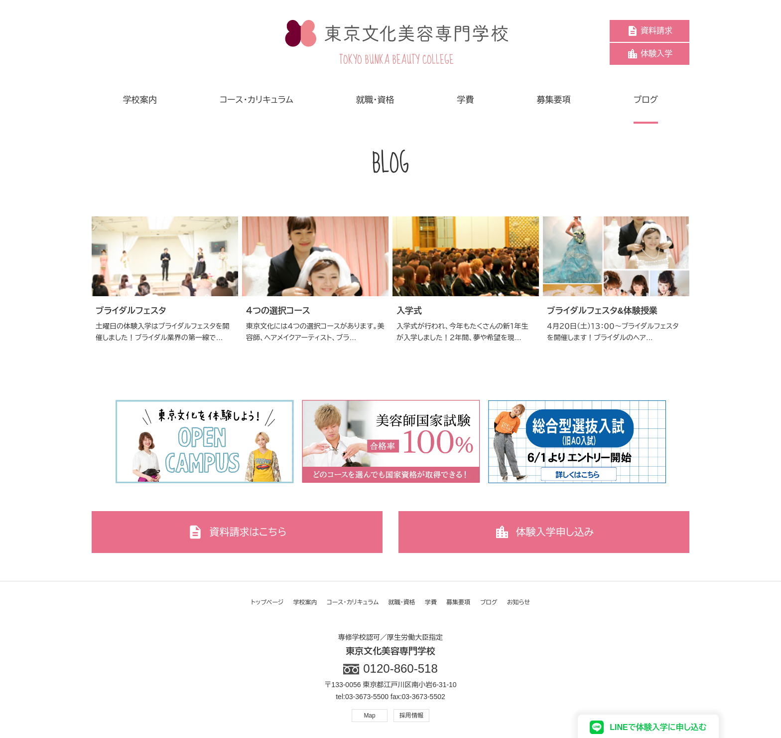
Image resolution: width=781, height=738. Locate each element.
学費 (431, 602)
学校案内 (305, 602)
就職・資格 (402, 602)
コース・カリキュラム (353, 602)
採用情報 (411, 715)
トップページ (267, 602)
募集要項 (458, 602)
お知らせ (518, 602)
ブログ (489, 602)
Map (369, 715)
